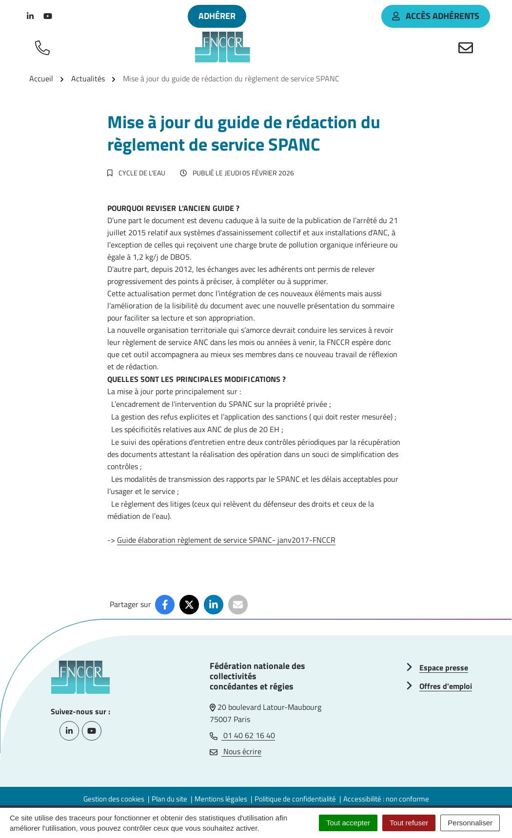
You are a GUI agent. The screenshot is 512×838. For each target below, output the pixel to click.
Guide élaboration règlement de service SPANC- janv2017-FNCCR (226, 540)
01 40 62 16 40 (242, 735)
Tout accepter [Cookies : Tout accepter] (348, 823)
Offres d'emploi (445, 686)
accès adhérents (435, 15)
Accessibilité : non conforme (386, 798)
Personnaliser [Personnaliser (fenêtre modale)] (470, 823)
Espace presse (443, 667)
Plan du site (169, 798)
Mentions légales (221, 798)
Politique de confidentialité (295, 798)
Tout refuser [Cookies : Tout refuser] (409, 823)
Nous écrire (235, 751)
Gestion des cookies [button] (113, 798)
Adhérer (217, 15)
